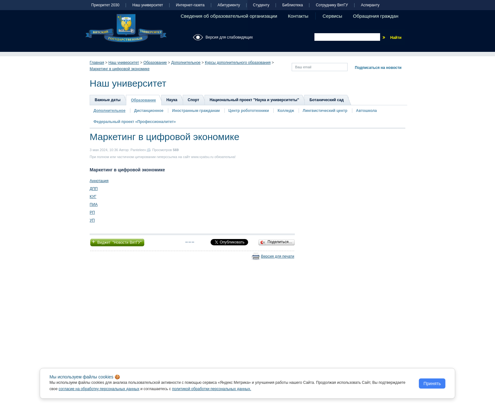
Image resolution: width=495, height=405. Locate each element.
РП (92, 212)
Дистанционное (149, 110)
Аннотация (99, 181)
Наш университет (147, 5)
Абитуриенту (229, 5)
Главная (97, 62)
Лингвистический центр (326, 110)
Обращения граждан (375, 16)
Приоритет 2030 (105, 5)
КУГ (93, 196)
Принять (432, 383)
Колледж (285, 110)
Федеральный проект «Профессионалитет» (134, 122)
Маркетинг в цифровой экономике (120, 69)
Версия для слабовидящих (229, 37)
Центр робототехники (249, 110)
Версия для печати (277, 256)
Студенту (261, 5)
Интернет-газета (190, 5)
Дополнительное (185, 62)
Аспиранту (370, 5)
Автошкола (366, 110)
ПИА (94, 204)
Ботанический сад (326, 100)
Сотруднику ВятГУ (332, 5)
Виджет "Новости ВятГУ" (117, 242)
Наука (171, 100)
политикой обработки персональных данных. (211, 389)
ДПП (94, 189)
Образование (155, 62)
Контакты (298, 16)
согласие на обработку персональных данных (99, 389)
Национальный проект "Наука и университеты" (254, 100)
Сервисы (332, 16)
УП (92, 220)
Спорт (193, 100)
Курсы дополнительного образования (238, 62)
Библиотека (292, 5)
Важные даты (108, 100)
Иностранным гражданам (196, 110)
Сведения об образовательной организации (229, 16)
